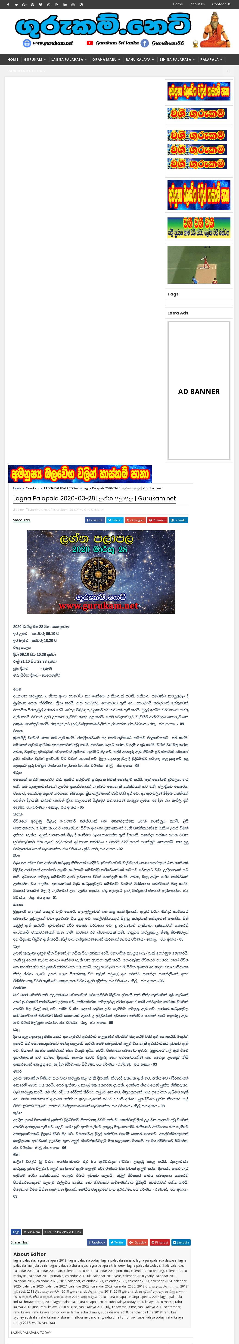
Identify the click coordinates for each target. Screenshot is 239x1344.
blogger (34, 1101)
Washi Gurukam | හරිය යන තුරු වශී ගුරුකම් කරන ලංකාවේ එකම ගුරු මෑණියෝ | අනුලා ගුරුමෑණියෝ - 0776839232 (116, 1240)
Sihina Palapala (175, 59)
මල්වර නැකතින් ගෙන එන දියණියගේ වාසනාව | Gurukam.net (126, 1262)
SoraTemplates (33, 1316)
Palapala (209, 59)
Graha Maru (104, 59)
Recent (176, 577)
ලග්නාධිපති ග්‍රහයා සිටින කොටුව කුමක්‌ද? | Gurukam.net (125, 1217)
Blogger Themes (83, 1316)
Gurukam (33, 59)
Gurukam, (62, 140)
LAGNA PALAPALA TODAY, (87, 140)
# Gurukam (33, 953)
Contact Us (221, 4)
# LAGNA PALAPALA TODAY (64, 953)
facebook (136, 1101)
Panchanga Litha (25, 71)
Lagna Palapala (67, 59)
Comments (220, 577)
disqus (86, 1101)
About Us (197, 4)
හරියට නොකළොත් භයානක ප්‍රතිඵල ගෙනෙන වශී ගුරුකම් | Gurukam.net (126, 1283)
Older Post (149, 1087)
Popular (198, 577)
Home (178, 4)
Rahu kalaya (138, 59)
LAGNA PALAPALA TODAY (62, 105)
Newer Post (22, 1087)
